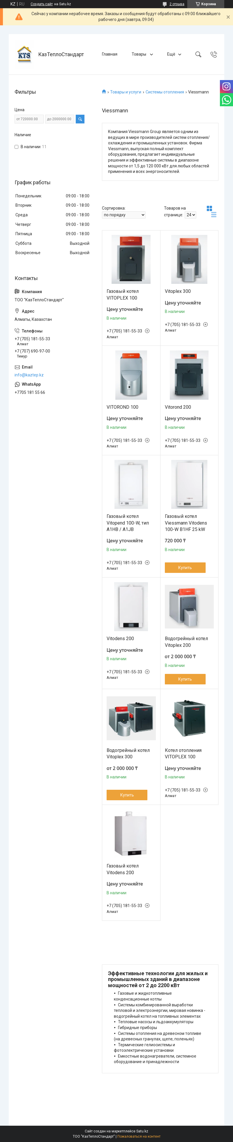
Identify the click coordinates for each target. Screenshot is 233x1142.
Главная (109, 54)
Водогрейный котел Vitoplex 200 (186, 642)
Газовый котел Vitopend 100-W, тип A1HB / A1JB (128, 523)
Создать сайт (42, 4)
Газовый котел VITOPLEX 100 (123, 294)
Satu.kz (142, 1131)
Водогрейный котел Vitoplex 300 (128, 753)
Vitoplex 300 (178, 291)
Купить (185, 567)
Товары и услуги (125, 92)
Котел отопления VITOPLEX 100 (183, 753)
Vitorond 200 (178, 407)
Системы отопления (165, 92)
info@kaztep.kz (29, 375)
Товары (139, 54)
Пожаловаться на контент (138, 1136)
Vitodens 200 (120, 638)
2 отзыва (177, 4)
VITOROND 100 (122, 407)
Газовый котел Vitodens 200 (123, 869)
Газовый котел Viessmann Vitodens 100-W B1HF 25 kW (186, 523)
